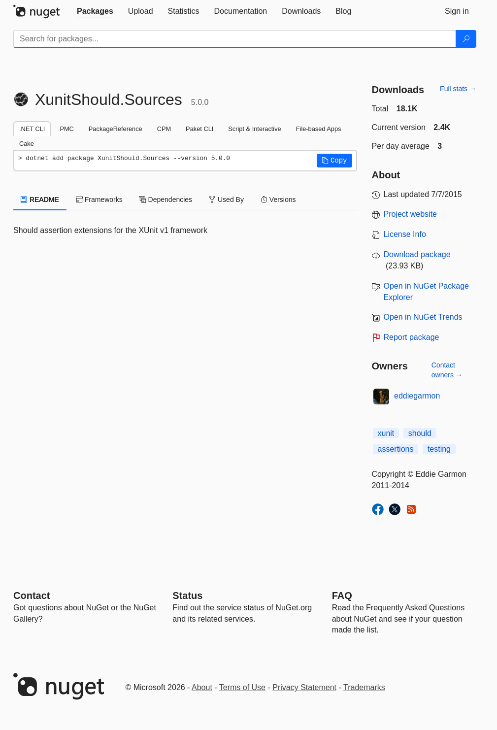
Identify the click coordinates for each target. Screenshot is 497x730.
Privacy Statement (304, 687)
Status (187, 595)
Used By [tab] (226, 199)
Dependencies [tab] (165, 199)
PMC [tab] (66, 129)
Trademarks (364, 687)
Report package (411, 337)
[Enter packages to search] (234, 39)
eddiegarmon (417, 396)
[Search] (466, 39)
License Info (405, 234)
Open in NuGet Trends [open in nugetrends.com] (423, 317)
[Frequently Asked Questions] (342, 595)
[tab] (95, 11)
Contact (31, 595)
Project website (410, 214)
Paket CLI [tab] (199, 129)
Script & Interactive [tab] (254, 129)
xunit (386, 433)
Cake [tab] (26, 143)
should (419, 433)
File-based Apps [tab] (318, 129)
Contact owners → (447, 370)
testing (439, 449)
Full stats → (458, 89)
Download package (417, 254)
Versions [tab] (278, 199)
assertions (396, 449)
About (202, 687)
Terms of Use (242, 687)
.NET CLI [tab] (32, 129)
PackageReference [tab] (115, 129)
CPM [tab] (164, 129)
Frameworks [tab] (99, 199)
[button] (334, 160)
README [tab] (40, 199)
